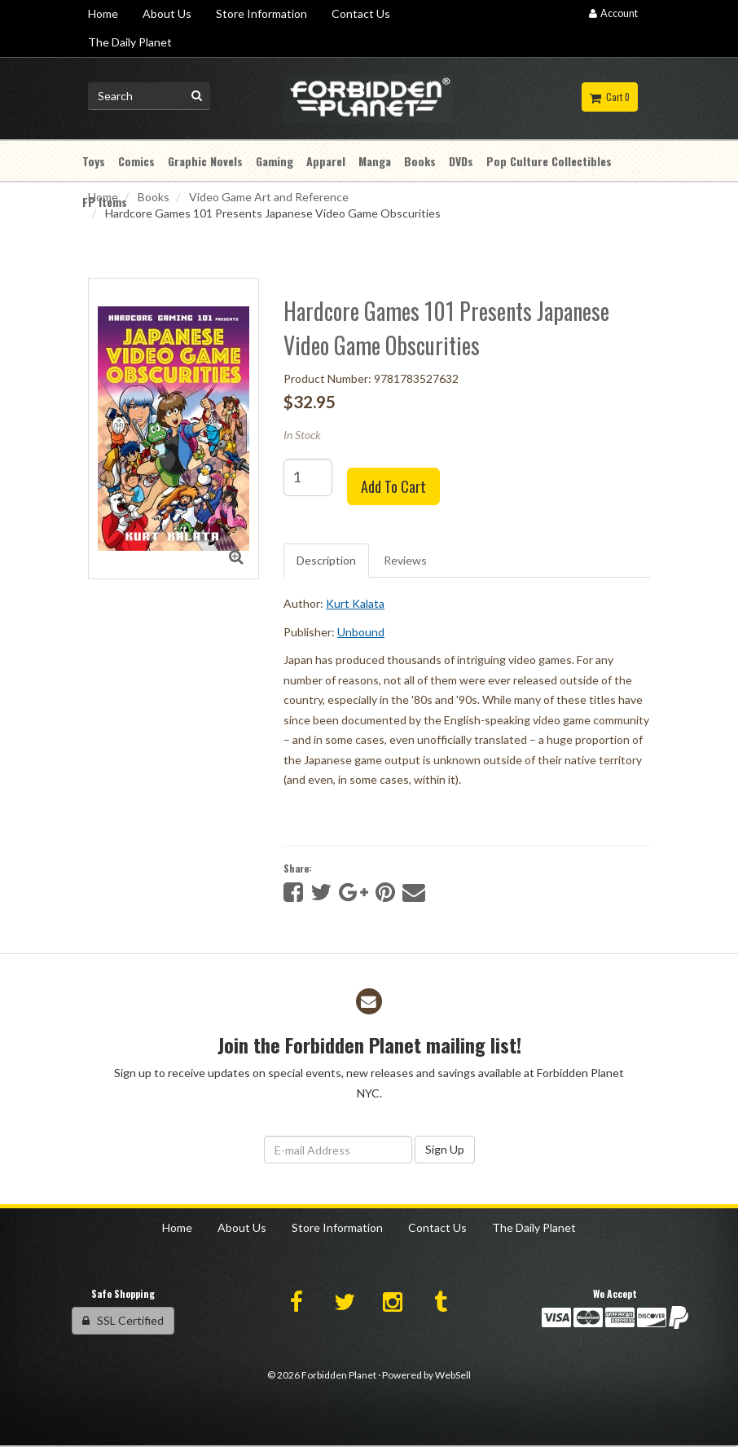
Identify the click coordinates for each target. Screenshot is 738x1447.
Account (613, 13)
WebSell (453, 1375)
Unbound (360, 632)
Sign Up (444, 1149)
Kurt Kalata (355, 603)
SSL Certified (123, 1320)
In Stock (302, 435)
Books (153, 197)
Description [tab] (326, 560)
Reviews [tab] (405, 560)
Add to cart (393, 486)
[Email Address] (338, 1149)
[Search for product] (149, 96)
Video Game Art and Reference (269, 197)
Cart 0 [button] (610, 96)
